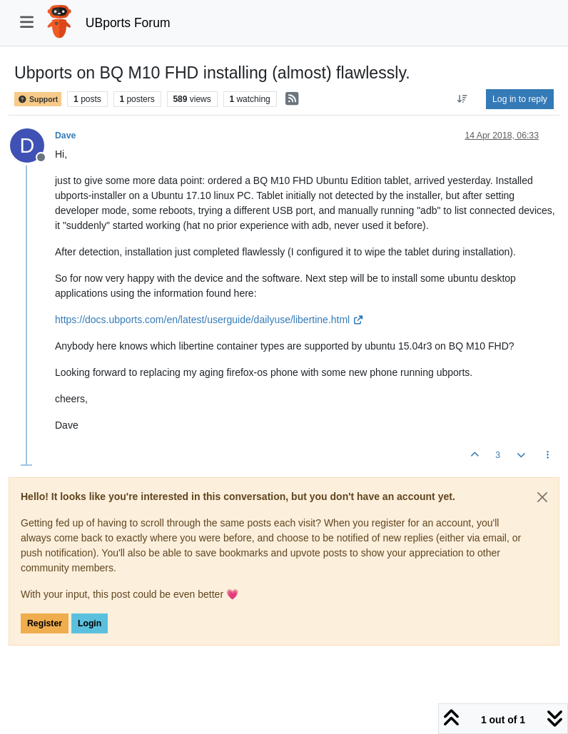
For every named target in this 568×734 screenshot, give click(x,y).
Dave (65, 136)
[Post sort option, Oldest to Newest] (463, 99)
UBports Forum (128, 23)
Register (44, 623)
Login (89, 623)
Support (38, 99)
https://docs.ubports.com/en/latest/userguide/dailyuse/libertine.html (209, 319)
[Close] (542, 497)
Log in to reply (519, 99)
